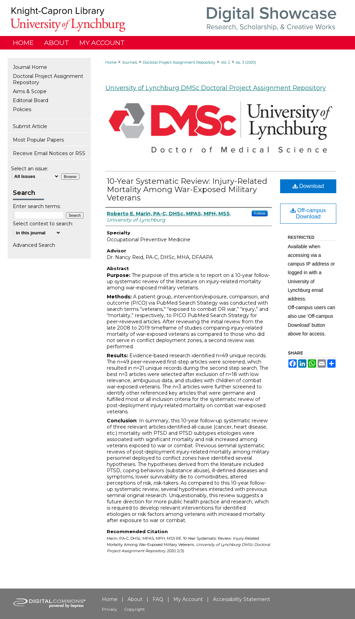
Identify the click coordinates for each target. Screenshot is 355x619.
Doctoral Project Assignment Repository (179, 62)
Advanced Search (34, 245)
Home (110, 62)
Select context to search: (43, 224)
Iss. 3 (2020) (246, 62)
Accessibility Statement (241, 599)
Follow (259, 213)
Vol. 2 (225, 62)
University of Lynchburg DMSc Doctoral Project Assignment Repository (215, 88)
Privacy (109, 609)
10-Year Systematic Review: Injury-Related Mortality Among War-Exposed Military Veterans (187, 190)
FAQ (158, 599)
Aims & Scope (29, 91)
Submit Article (30, 126)
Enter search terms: (37, 206)
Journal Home (30, 67)
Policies (22, 109)
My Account (188, 599)
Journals (129, 62)
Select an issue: (29, 168)
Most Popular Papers (38, 140)
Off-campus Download (308, 213)
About (135, 599)
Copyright (134, 609)
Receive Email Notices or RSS (49, 153)
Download (308, 186)
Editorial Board (30, 100)
